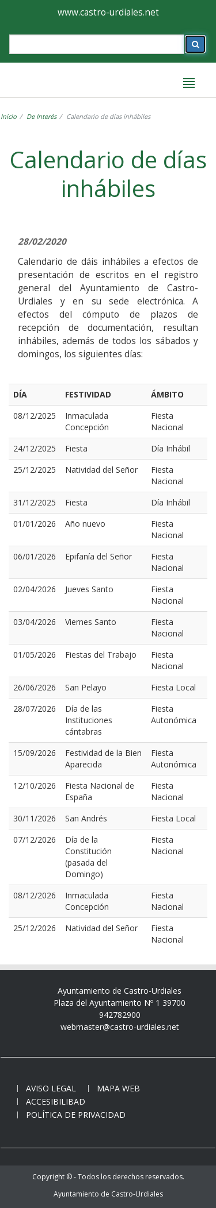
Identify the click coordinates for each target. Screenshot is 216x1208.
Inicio (9, 116)
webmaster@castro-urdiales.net (119, 1026)
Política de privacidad (76, 1114)
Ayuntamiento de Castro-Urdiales (108, 1194)
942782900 (120, 1014)
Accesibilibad (55, 1101)
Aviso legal (51, 1088)
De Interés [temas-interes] (41, 116)
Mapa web (118, 1088)
